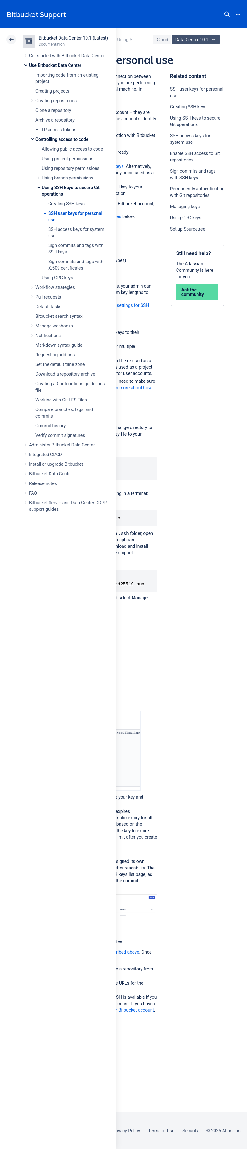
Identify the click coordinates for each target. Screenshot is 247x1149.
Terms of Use (161, 1130)
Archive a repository (55, 120)
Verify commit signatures (60, 435)
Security (190, 1130)
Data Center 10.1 (196, 39)
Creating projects (52, 91)
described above (122, 952)
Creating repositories (56, 100)
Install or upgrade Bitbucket (56, 464)
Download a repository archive (65, 374)
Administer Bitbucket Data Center (62, 444)
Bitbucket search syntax (59, 316)
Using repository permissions (70, 168)
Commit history (50, 425)
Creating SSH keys (66, 203)
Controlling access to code (61, 139)
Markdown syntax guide (58, 345)
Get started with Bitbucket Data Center (67, 55)
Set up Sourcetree (187, 229)
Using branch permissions (67, 177)
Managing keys (185, 206)
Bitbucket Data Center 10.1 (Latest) (73, 38)
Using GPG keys (57, 277)
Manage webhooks (54, 325)
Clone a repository (53, 110)
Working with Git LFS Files (61, 399)
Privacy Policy (126, 1130)
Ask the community (192, 292)
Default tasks (48, 306)
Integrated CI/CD (45, 454)
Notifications (48, 335)
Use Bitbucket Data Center (55, 65)
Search (227, 14)
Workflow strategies (55, 287)
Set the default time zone (60, 364)
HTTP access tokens (55, 129)
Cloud (162, 39)
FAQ (33, 493)
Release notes (43, 483)
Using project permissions (67, 158)
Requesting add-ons (55, 354)
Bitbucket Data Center (50, 473)
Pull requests (48, 296)
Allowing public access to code (72, 149)
